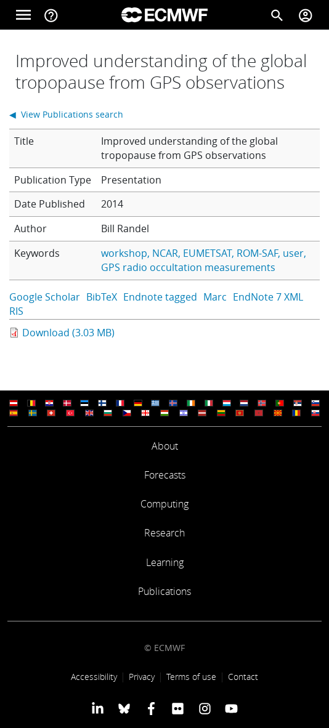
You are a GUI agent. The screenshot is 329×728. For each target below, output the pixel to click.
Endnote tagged (160, 297)
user (293, 253)
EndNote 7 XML (268, 297)
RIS (16, 311)
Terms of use (191, 676)
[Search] (277, 15)
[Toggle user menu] (305, 15)
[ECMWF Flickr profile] (177, 708)
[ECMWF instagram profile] (204, 708)
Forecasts (164, 475)
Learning (165, 562)
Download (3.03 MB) (68, 332)
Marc (215, 297)
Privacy (142, 676)
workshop (124, 253)
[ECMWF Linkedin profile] (97, 708)
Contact (243, 676)
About (165, 446)
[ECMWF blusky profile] (124, 708)
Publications (164, 591)
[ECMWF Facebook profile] (151, 708)
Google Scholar (44, 297)
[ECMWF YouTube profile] (231, 708)
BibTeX (101, 297)
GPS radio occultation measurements (188, 267)
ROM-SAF (257, 253)
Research (164, 533)
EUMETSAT (207, 253)
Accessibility (94, 676)
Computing (164, 504)
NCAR (165, 253)
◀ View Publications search (66, 114)
